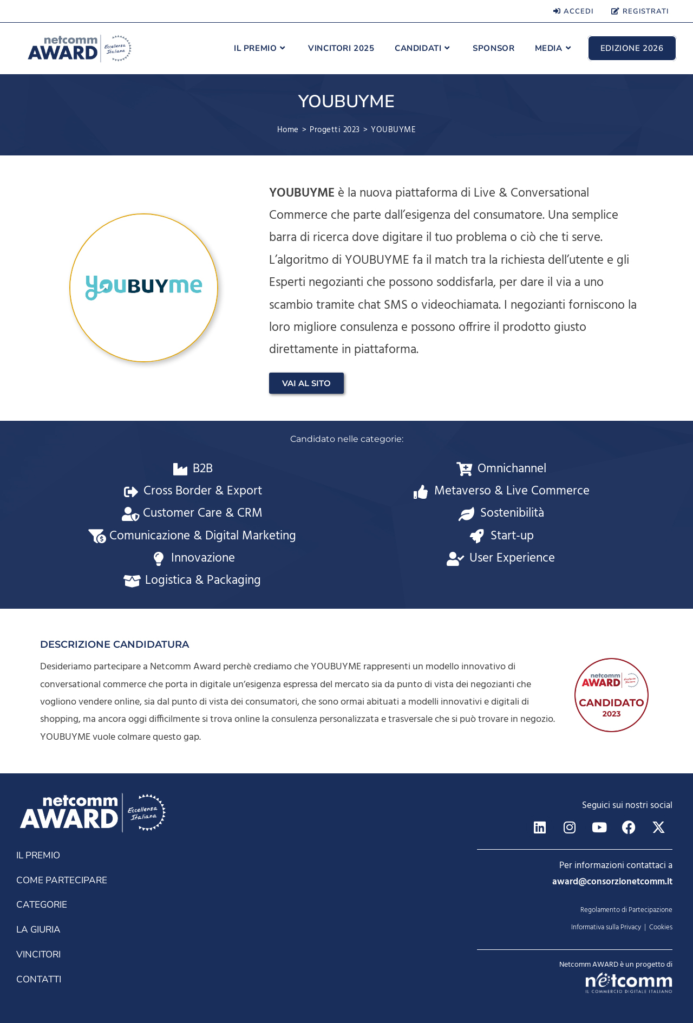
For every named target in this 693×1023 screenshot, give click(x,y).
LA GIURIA (38, 926)
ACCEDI (573, 11)
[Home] (288, 129)
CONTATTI (38, 975)
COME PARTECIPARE (60, 876)
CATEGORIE (41, 901)
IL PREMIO (38, 852)
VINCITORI (38, 950)
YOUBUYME (393, 129)
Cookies (660, 927)
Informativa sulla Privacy (606, 927)
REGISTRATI (640, 11)
